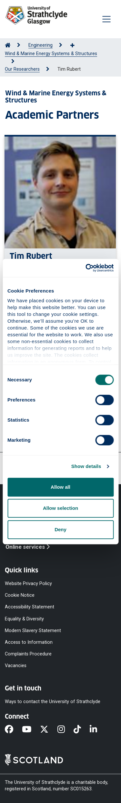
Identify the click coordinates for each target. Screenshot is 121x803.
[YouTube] (31, 730)
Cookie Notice (20, 595)
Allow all (60, 487)
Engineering (40, 45)
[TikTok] (82, 730)
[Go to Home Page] (8, 45)
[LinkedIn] (98, 730)
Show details (86, 466)
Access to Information (29, 642)
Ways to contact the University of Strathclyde (52, 701)
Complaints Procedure (28, 654)
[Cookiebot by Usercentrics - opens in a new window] (86, 268)
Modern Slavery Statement (33, 630)
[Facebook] (13, 730)
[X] (48, 730)
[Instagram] (65, 730)
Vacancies (15, 665)
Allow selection (60, 508)
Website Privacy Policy (28, 583)
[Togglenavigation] (106, 19)
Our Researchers (22, 69)
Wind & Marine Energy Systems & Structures (51, 53)
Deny (60, 529)
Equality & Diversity (24, 618)
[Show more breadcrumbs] (75, 46)
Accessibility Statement (29, 607)
